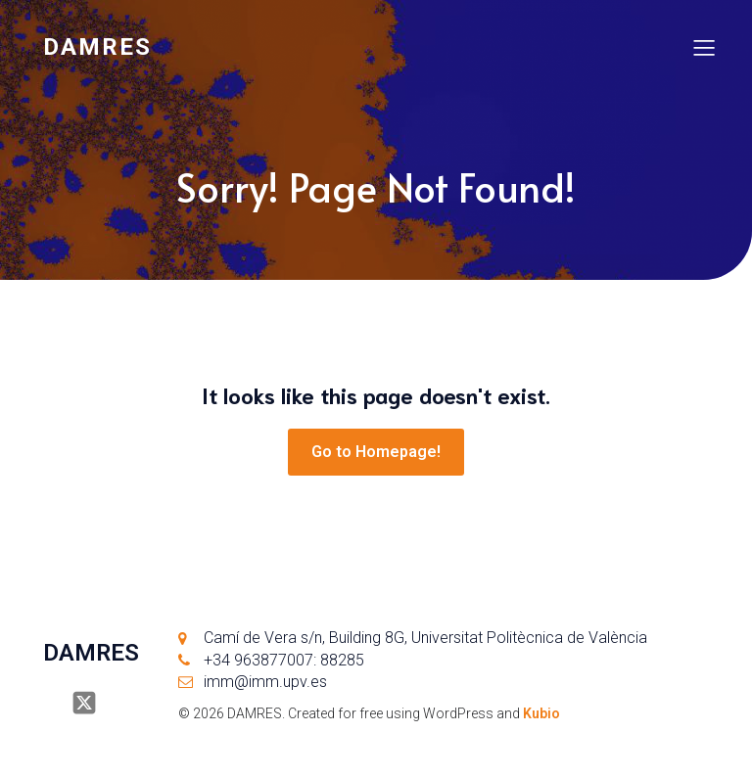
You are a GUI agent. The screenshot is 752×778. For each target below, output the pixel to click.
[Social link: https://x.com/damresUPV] (91, 702)
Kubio (541, 713)
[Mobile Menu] (704, 47)
